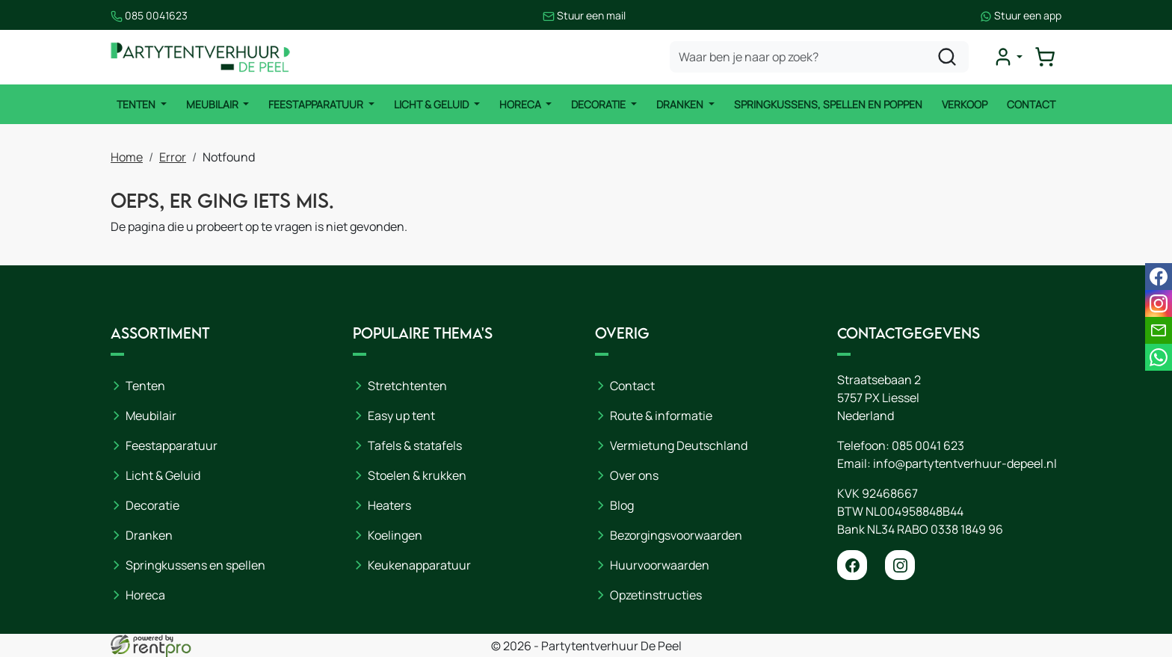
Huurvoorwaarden (659, 565)
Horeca (521, 104)
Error (172, 157)
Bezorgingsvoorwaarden (676, 535)
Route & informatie (661, 415)
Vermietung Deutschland (678, 445)
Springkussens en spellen (195, 565)
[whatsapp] (1158, 357)
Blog (622, 505)
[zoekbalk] (819, 57)
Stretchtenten (407, 385)
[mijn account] (1007, 56)
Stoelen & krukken (417, 475)
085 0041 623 (928, 445)
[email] (1158, 330)
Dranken (681, 104)
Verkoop (964, 104)
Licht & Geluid (432, 104)
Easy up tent (401, 415)
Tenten (137, 104)
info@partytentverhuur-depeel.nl (965, 463)
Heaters (389, 505)
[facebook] (852, 565)
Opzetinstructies (656, 595)
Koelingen (395, 535)
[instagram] (900, 565)
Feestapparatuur (317, 104)
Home (127, 157)
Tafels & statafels (415, 445)
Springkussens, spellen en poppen (828, 104)
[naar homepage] (200, 57)
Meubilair (213, 104)
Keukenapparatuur (419, 565)
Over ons (634, 475)
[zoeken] (947, 57)
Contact (1031, 104)
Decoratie (599, 104)
